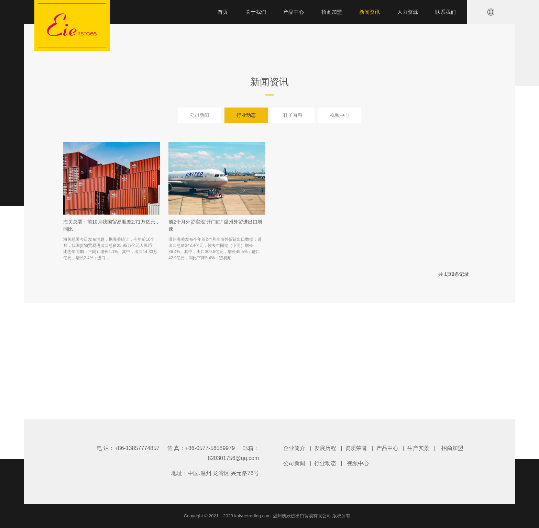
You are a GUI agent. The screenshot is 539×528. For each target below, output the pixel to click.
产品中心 (387, 448)
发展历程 (325, 448)
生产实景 (418, 448)
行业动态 (246, 115)
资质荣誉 (356, 448)
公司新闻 (199, 115)
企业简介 (294, 448)
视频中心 (339, 115)
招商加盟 (452, 448)
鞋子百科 (292, 115)
